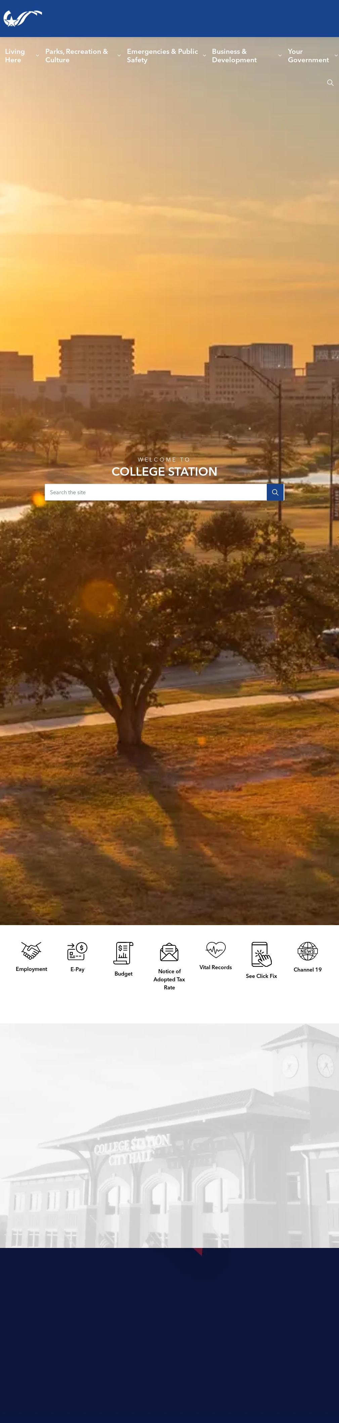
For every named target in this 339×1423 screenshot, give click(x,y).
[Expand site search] (330, 82)
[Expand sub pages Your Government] (336, 55)
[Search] (275, 492)
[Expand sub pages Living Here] (37, 55)
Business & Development (234, 55)
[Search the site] (165, 492)
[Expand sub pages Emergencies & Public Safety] (204, 55)
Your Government (308, 55)
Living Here (15, 55)
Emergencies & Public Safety (162, 55)
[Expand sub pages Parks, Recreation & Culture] (119, 55)
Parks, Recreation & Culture (76, 55)
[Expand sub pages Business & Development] (280, 55)
